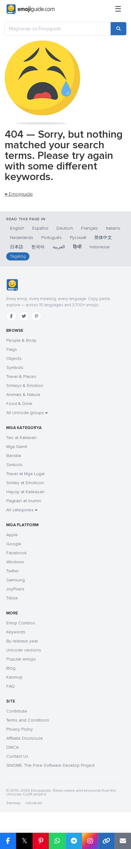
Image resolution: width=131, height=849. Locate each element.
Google (13, 543)
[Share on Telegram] (74, 841)
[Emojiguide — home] (30, 9)
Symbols (14, 367)
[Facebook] (11, 316)
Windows (15, 562)
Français (89, 228)
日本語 (16, 247)
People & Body (21, 340)
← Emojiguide (19, 194)
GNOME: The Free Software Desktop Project (50, 765)
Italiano (113, 228)
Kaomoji (14, 677)
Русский (78, 237)
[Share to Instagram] (90, 841)
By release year (22, 641)
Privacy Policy (19, 729)
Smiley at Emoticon (25, 482)
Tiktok (12, 598)
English (17, 228)
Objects (14, 358)
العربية (59, 247)
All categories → (21, 510)
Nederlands (21, 237)
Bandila (13, 455)
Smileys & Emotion (24, 385)
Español (40, 228)
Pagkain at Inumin (23, 500)
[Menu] (118, 9)
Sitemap (13, 803)
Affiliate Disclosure (24, 738)
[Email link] (123, 841)
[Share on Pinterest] (41, 841)
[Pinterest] (36, 316)
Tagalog (18, 256)
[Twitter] (24, 316)
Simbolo (14, 464)
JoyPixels (15, 589)
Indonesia (99, 247)
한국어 (38, 247)
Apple (12, 534)
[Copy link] (106, 841)
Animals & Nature (23, 394)
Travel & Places (21, 376)
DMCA (12, 747)
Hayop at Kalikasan (25, 491)
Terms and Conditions (27, 720)
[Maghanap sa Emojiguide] (58, 28)
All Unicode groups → (27, 412)
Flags (11, 349)
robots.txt (33, 803)
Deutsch (64, 228)
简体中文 (103, 237)
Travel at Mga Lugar (25, 473)
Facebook (16, 553)
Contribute (16, 711)
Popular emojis (21, 659)
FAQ (10, 686)
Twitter (12, 571)
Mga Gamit (16, 446)
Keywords (15, 632)
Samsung (15, 580)
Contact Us (17, 756)
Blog (10, 668)
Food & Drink (19, 403)
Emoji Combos (20, 623)
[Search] (118, 28)
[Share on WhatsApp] (57, 841)
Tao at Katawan (21, 437)
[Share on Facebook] (8, 841)
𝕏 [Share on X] (24, 841)
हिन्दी (77, 247)
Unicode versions (23, 650)
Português (51, 237)
